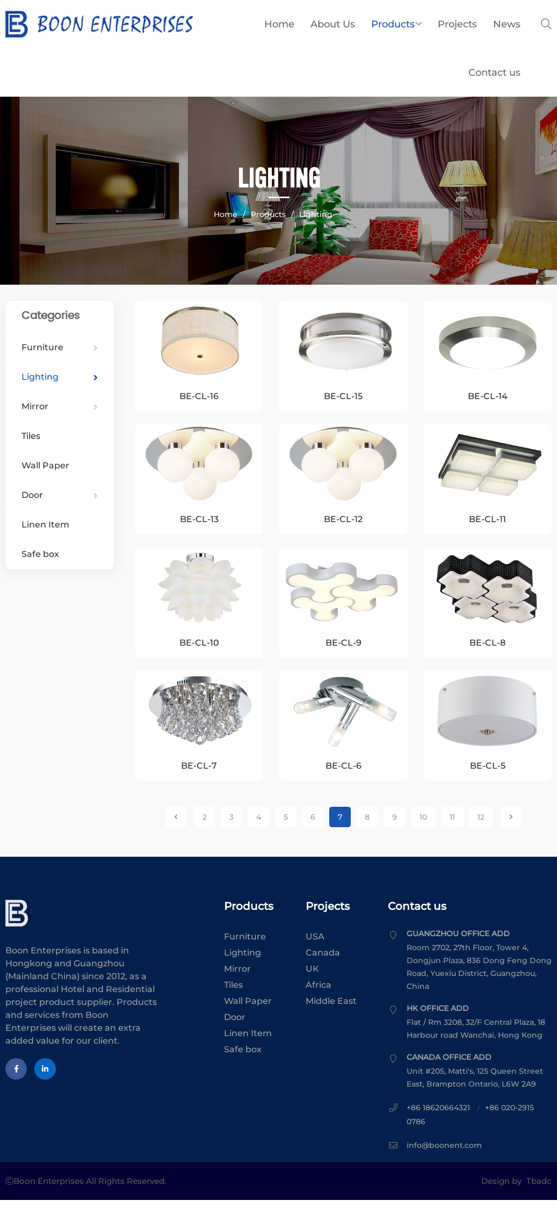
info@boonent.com (444, 1160)
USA (315, 951)
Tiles (30, 436)
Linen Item (45, 524)
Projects (457, 24)
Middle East (331, 1016)
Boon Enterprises (130, 24)
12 (481, 832)
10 (423, 832)
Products (396, 24)
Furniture (59, 347)
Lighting (315, 214)
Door (59, 495)
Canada (323, 968)
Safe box (40, 554)
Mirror (59, 406)
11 (452, 832)
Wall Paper (45, 465)
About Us (332, 24)
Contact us (494, 72)
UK (312, 984)
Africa (318, 1000)
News (506, 24)
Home (279, 24)
